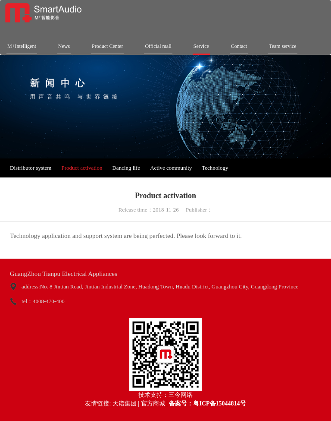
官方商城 (153, 403)
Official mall (158, 46)
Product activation (81, 168)
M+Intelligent (21, 46)
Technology (215, 168)
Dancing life (126, 168)
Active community (171, 168)
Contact (239, 46)
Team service (282, 46)
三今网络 (181, 395)
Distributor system (30, 168)
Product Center (107, 46)
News (64, 46)
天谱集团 (124, 403)
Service (201, 46)
